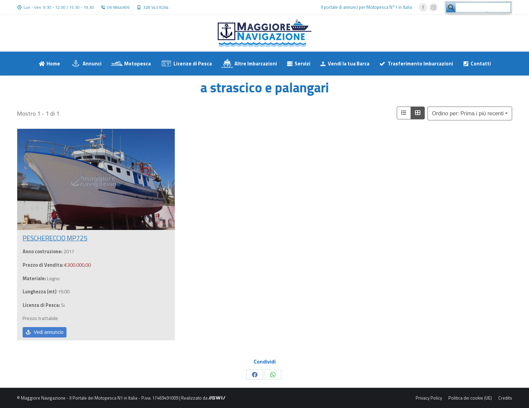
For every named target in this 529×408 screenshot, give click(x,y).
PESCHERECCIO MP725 (55, 238)
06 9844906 (118, 7)
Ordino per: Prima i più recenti (468, 113)
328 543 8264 (156, 7)
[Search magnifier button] (451, 7)
